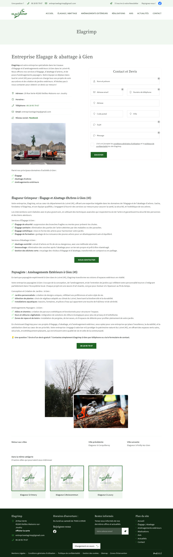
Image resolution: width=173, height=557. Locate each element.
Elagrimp (15, 65)
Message (98, 135)
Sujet (97, 124)
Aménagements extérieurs (94, 13)
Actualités (143, 13)
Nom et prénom (101, 81)
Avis (131, 13)
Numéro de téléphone (140, 92)
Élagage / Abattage (67, 13)
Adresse (98, 103)
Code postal (100, 113)
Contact (157, 13)
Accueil (50, 13)
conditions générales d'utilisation (126, 144)
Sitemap (104, 553)
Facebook (33, 117)
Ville (133, 113)
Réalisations (118, 13)
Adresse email (100, 92)
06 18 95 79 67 (33, 105)
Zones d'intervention (118, 553)
